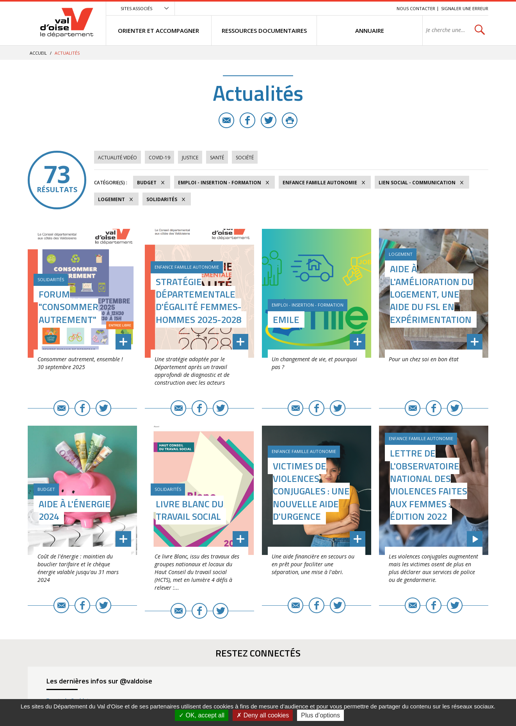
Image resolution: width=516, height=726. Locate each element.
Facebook (247, 120)
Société (245, 157)
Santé (217, 157)
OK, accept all (201, 715)
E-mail (226, 120)
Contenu (353, 8)
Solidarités (161, 199)
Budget (147, 182)
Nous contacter (416, 8)
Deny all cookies (263, 715)
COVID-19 (159, 157)
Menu (333, 8)
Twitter (268, 120)
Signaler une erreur (464, 8)
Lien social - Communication (417, 182)
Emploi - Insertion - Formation (219, 182)
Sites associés (136, 8)
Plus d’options (320, 715)
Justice (190, 157)
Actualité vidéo (117, 157)
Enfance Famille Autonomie (320, 182)
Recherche (380, 8)
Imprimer (289, 120)
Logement (111, 199)
